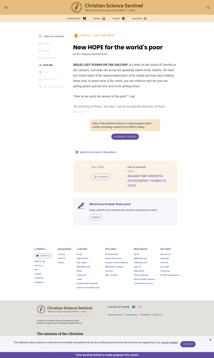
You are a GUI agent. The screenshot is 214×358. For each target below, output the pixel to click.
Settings (165, 244)
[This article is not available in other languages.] (51, 86)
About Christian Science (144, 274)
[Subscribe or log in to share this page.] (45, 50)
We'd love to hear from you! (108, 199)
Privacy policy (131, 309)
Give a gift (164, 262)
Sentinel (61, 253)
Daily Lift (137, 262)
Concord (109, 266)
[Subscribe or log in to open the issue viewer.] (49, 79)
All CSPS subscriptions (170, 270)
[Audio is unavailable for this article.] (45, 43)
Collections (81, 270)
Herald (61, 257)
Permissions (145, 309)
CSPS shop (165, 266)
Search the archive (113, 253)
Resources (140, 244)
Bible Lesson (139, 266)
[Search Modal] (208, 7)
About (136, 249)
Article (83, 35)
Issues (79, 249)
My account (165, 249)
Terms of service (115, 309)
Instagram (39, 277)
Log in (196, 7)
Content (82, 244)
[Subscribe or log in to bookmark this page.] (47, 57)
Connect (40, 244)
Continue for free (124, 136)
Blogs (79, 266)
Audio (79, 274)
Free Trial (164, 257)
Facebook (38, 273)
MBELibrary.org (140, 253)
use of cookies (169, 343)
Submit (94, 212)
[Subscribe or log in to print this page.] (44, 72)
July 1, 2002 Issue (102, 35)
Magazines (64, 244)
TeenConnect (82, 253)
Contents (99, 176)
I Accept (188, 344)
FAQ (36, 265)
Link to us (38, 260)
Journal (61, 249)
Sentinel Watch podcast (87, 278)
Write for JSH (39, 256)
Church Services (141, 270)
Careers (37, 269)
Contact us (43, 250)
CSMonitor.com (140, 257)
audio (88, 282)
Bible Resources (83, 262)
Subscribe (164, 253)
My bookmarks (111, 249)
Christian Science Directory (116, 257)
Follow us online (118, 302)
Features (110, 244)
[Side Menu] (6, 7)
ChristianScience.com (143, 278)
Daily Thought (111, 270)
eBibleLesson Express (114, 262)
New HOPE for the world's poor (116, 47)
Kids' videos (82, 257)
